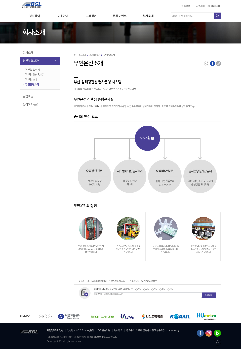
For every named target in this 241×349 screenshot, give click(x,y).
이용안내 (62, 16)
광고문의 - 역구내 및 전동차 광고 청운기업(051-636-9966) (152, 330)
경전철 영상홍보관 (34, 74)
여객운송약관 (104, 330)
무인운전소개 (32, 84)
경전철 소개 (31, 79)
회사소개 (148, 16)
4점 (147, 289)
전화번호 (118, 330)
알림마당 (28, 96)
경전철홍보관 (31, 61)
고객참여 (91, 16)
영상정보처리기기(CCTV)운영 (80, 330)
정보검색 (34, 16)
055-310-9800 (117, 281)
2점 (163, 289)
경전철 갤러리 (32, 70)
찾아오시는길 (31, 104)
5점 (139, 289)
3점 (155, 289)
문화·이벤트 (120, 16)
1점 (171, 289)
